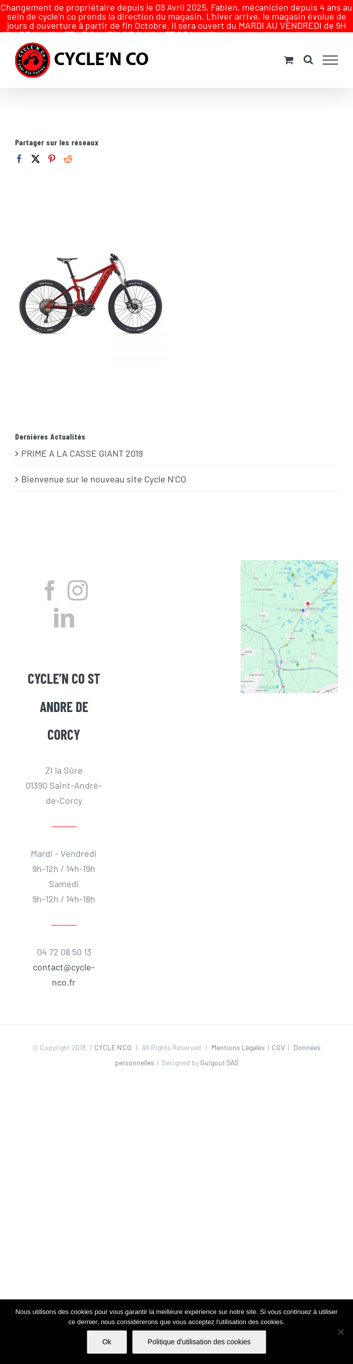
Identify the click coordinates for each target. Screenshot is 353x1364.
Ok (106, 1342)
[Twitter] (35, 144)
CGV (278, 1032)
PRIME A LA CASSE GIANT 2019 (82, 438)
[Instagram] (78, 576)
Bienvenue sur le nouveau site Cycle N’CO (103, 464)
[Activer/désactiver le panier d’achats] (288, 45)
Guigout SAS (219, 1048)
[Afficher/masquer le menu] (330, 45)
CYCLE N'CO (113, 1032)
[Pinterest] (51, 144)
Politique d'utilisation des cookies (199, 1342)
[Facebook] (19, 144)
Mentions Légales (238, 1032)
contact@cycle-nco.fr (64, 960)
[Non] (340, 1332)
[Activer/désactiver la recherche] (308, 45)
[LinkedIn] (64, 603)
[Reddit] (68, 144)
